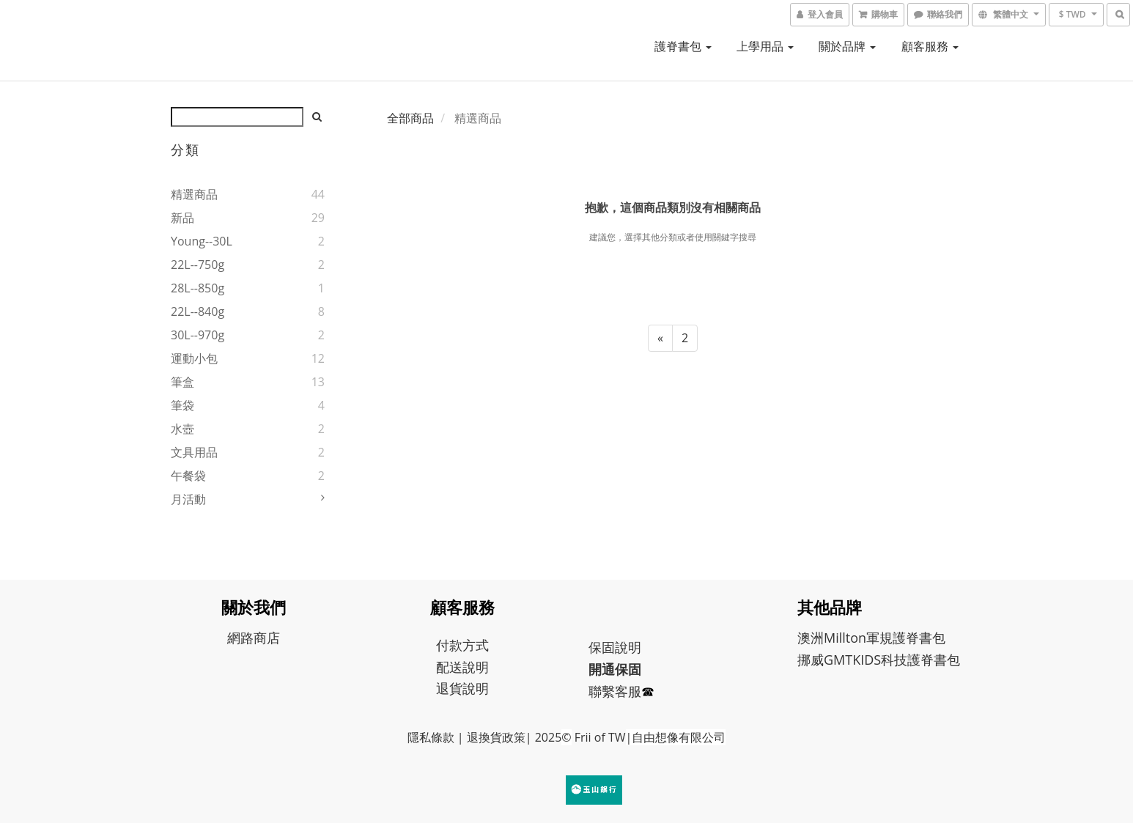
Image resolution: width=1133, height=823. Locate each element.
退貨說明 (462, 688)
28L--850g (197, 288)
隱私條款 (430, 737)
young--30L (201, 241)
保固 (601, 647)
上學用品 (765, 46)
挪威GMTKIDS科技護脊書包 (878, 659)
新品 (182, 218)
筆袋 (182, 405)
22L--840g (197, 311)
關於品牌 (847, 46)
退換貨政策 (496, 737)
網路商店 (253, 637)
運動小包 (194, 358)
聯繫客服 (614, 691)
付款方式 (462, 645)
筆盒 (182, 382)
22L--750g (197, 265)
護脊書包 (683, 46)
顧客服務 (930, 46)
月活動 (188, 499)
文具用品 (194, 452)
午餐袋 (188, 476)
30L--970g (197, 335)
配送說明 (462, 667)
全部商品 (410, 118)
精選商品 (194, 194)
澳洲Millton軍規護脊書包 (871, 637)
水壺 (182, 429)
